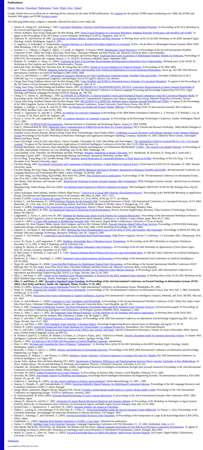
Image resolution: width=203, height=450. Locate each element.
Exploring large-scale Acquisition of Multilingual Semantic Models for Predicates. (142, 55)
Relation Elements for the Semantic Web (77, 201)
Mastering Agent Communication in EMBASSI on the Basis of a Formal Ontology (90, 127)
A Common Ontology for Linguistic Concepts (86, 118)
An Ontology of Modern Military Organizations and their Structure (86, 38)
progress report (49, 16)
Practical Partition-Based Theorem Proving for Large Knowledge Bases (106, 252)
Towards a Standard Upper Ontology (65, 281)
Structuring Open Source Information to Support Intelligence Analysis (68, 295)
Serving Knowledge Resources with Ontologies (90, 415)
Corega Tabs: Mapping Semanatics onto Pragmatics (86, 247)
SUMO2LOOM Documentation (46, 124)
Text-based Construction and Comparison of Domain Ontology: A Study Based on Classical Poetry (88, 164)
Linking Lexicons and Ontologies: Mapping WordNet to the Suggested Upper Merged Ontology (85, 269)
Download (31, 8)
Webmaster (13, 441)
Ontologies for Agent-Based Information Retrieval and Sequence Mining (93, 401)
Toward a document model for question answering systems (154, 335)
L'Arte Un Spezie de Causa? (46, 198)
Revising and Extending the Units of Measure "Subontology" (61, 344)
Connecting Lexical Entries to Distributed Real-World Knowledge (77, 235)
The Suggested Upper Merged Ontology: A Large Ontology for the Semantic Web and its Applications (102, 312)
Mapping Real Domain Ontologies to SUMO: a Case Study (69, 421)
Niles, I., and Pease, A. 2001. (29, 281)
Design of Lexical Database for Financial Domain (115, 67)
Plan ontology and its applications (104, 175)
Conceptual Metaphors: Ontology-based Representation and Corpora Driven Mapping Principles (108, 27)
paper (25, 16)
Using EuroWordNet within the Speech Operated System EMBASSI (121, 409)
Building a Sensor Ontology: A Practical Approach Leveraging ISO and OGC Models (112, 355)
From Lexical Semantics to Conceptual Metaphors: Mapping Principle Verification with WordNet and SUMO (136, 32)
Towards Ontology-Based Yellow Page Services (132, 224)
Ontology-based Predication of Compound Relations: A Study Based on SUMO (111, 158)
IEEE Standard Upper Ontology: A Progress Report (70, 324)
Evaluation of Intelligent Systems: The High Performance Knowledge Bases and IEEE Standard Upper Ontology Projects (92, 307)
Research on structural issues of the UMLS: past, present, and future (79, 329)
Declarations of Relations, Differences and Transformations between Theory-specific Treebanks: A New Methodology (136, 361)
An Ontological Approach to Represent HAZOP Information (79, 209)
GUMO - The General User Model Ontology (158, 147)
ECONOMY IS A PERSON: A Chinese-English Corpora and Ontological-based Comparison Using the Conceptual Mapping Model (128, 95)
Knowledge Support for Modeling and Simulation (62, 375)
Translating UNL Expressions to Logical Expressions (60, 207)
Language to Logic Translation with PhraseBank (76, 301)
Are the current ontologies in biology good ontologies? (78, 381)
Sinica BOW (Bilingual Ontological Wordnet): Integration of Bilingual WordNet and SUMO (119, 170)
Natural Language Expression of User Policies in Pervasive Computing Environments (140, 427)
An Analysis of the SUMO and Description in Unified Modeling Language (69, 341)
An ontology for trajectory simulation (81, 112)
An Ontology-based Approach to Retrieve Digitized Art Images (96, 187)
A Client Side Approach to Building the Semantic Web (61, 221)
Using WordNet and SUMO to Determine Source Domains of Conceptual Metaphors (124, 81)
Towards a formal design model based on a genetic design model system (118, 389)
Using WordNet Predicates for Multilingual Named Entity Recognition (87, 264)
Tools (55, 8)
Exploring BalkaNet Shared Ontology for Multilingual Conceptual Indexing (111, 384)
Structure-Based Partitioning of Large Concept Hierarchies (82, 395)
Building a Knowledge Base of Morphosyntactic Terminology (94, 241)
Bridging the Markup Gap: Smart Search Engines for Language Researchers (101, 215)
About (77, 8)
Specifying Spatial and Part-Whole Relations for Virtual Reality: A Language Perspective (79, 327)
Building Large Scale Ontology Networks (54, 424)
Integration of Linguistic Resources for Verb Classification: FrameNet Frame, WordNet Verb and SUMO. (104, 75)
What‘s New (66, 8)
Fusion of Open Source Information (51, 287)
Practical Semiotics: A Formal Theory (62, 318)
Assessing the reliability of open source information (59, 289)
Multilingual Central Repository (121, 50)
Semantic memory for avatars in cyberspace (96, 407)
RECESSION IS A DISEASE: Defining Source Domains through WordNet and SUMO (125, 101)
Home (11, 8)
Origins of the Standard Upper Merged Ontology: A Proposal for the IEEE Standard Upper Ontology (95, 275)
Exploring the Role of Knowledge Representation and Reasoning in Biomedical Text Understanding (111, 61)
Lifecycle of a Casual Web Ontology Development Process (112, 192)
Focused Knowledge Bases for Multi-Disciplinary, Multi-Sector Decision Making (108, 432)
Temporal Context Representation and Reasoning (88, 258)
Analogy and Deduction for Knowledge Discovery (82, 349)
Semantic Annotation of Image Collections (106, 152)
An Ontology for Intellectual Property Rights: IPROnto (96, 107)
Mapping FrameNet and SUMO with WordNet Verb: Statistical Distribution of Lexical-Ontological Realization (104, 70)
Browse (20, 8)
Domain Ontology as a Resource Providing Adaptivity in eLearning (95, 44)
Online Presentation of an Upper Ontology (58, 372)
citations (119, 13)
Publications (44, 8)
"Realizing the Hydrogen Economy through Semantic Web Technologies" (100, 181)
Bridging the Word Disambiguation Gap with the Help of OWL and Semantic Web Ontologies (115, 229)
